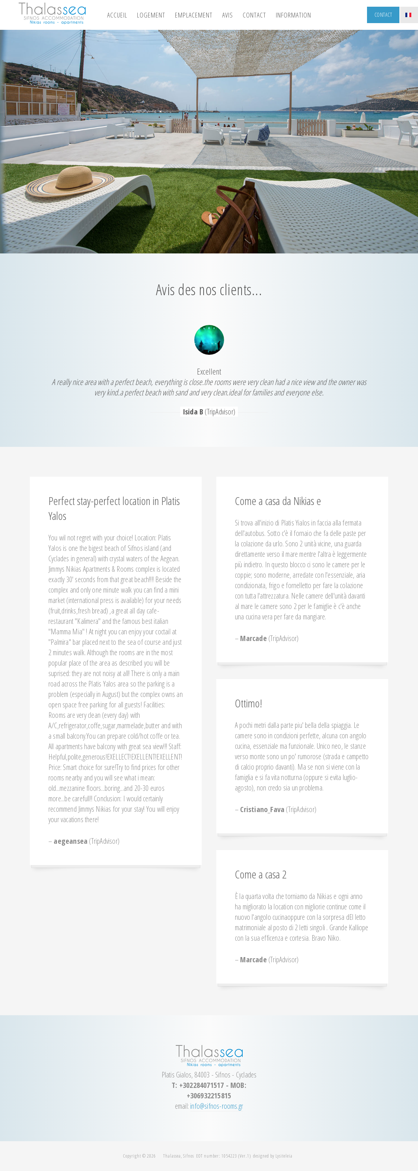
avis (227, 14)
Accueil (117, 14)
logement (151, 14)
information (293, 14)
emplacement (194, 14)
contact (254, 14)
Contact (383, 14)
